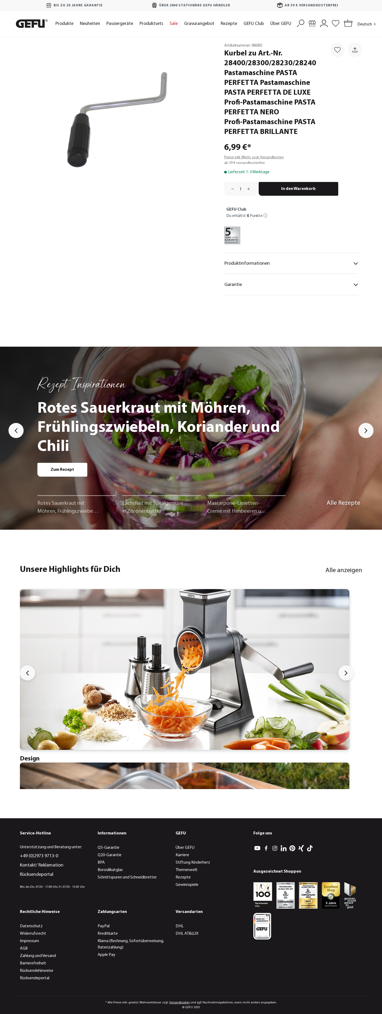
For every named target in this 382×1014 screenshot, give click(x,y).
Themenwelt (187, 870)
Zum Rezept (62, 470)
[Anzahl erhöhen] (250, 189)
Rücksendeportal (36, 874)
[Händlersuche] (312, 23)
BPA (101, 862)
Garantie (291, 284)
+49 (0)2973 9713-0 (39, 856)
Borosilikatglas (110, 870)
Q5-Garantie (108, 848)
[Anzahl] (240, 189)
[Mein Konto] (324, 23)
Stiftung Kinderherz (193, 862)
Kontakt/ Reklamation (41, 865)
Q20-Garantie (109, 855)
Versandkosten (179, 1002)
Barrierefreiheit (33, 963)
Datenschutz (31, 926)
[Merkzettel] (335, 23)
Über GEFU (185, 848)
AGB (24, 948)
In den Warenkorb (298, 189)
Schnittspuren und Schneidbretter (127, 877)
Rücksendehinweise (36, 971)
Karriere (182, 855)
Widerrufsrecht (33, 934)
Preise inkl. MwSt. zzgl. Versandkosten (254, 157)
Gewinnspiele (187, 885)
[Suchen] (300, 23)
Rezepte (183, 877)
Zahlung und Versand (38, 956)
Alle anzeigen (343, 570)
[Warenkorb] (347, 24)
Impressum (29, 941)
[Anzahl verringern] (230, 189)
